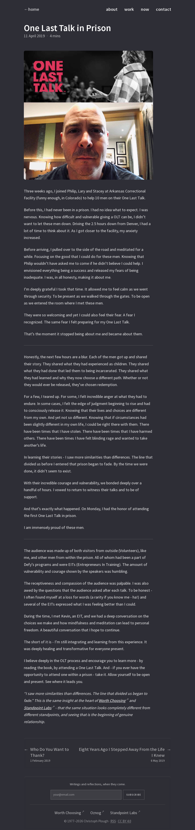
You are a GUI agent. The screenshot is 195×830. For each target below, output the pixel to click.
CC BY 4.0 (124, 821)
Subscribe (117, 794)
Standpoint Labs (37, 707)
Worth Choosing (112, 700)
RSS (113, 821)
